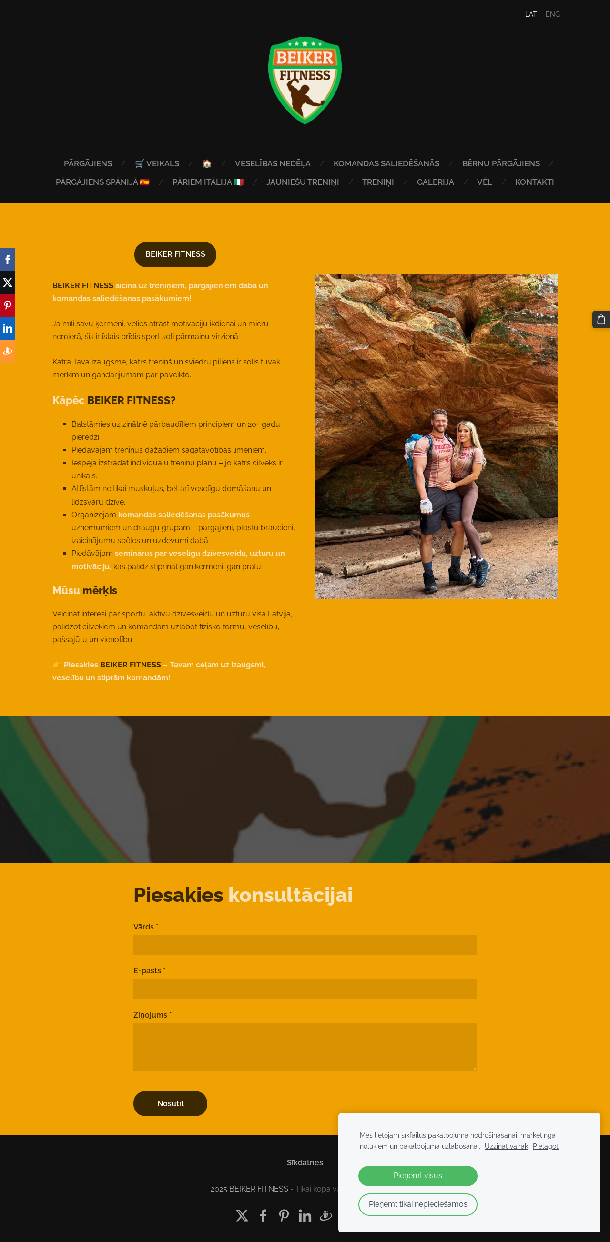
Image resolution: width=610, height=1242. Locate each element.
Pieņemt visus (418, 1175)
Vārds (145, 924)
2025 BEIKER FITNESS (249, 1186)
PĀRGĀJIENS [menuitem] (88, 163)
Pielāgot (546, 1146)
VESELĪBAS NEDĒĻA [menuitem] (273, 163)
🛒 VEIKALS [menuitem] (157, 163)
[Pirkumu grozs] (602, 319)
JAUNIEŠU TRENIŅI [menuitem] (302, 182)
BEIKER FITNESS (175, 251)
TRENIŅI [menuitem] (378, 182)
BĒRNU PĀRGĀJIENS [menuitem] (501, 163)
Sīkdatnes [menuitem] (305, 1159)
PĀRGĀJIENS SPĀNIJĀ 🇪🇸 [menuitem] (103, 182)
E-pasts (149, 967)
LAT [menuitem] (525, 14)
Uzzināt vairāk (506, 1146)
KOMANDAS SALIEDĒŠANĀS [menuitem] (386, 163)
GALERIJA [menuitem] (435, 182)
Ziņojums (152, 1012)
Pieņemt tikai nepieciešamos (418, 1204)
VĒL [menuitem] (484, 182)
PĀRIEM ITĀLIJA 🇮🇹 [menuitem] (208, 182)
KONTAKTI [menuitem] (534, 182)
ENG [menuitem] (547, 14)
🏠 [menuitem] (207, 163)
